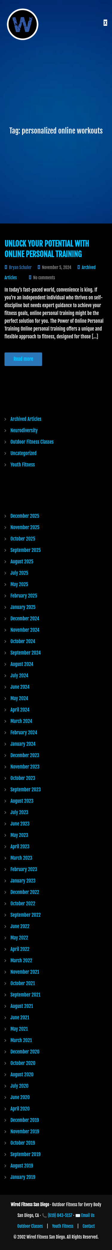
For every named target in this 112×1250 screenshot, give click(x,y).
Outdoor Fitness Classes (32, 442)
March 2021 (21, 1040)
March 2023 (21, 858)
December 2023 (24, 755)
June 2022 (20, 926)
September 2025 (25, 550)
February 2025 (23, 596)
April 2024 (20, 710)
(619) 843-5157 (60, 1215)
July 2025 (19, 573)
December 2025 (24, 516)
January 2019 (22, 1177)
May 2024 (19, 698)
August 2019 (21, 1166)
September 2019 (25, 1154)
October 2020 (23, 1063)
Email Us (88, 1215)
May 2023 (19, 835)
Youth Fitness (22, 465)
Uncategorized (23, 453)
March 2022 (21, 961)
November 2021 (24, 972)
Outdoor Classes (30, 1226)
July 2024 (19, 676)
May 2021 (19, 1029)
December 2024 (24, 619)
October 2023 (22, 778)
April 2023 (20, 847)
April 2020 (20, 1109)
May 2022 (19, 938)
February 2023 (23, 869)
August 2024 (21, 664)
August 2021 (21, 1006)
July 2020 (19, 1086)
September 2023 (25, 790)
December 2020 (24, 1052)
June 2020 (20, 1097)
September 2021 (25, 995)
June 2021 (19, 1018)
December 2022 (24, 892)
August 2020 (21, 1075)
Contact (89, 1226)
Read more (23, 359)
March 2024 (21, 721)
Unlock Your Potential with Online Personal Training (46, 249)
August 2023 (21, 801)
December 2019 (24, 1120)
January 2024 (23, 744)
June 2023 (20, 824)
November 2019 (24, 1132)
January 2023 (23, 881)
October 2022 (22, 904)
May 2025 (19, 584)
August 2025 (21, 562)
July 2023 (19, 812)
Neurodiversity (24, 430)
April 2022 (19, 949)
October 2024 (22, 641)
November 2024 (24, 630)
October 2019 (22, 1143)
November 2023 (24, 767)
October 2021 (22, 983)
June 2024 (20, 687)
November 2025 (24, 527)
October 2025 (22, 539)
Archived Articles (26, 419)
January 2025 (23, 607)
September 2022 (25, 915)
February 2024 (23, 733)
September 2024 (25, 653)
